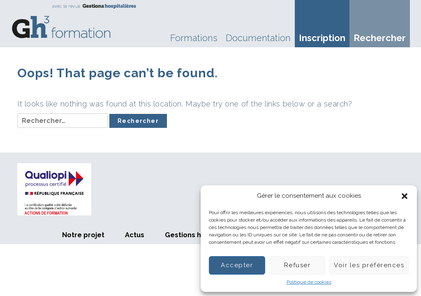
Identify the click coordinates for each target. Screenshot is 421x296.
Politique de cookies (309, 282)
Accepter (237, 265)
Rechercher (380, 37)
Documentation (258, 37)
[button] (404, 196)
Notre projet (83, 235)
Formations (193, 37)
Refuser (297, 265)
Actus (134, 235)
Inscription (322, 37)
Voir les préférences (369, 265)
